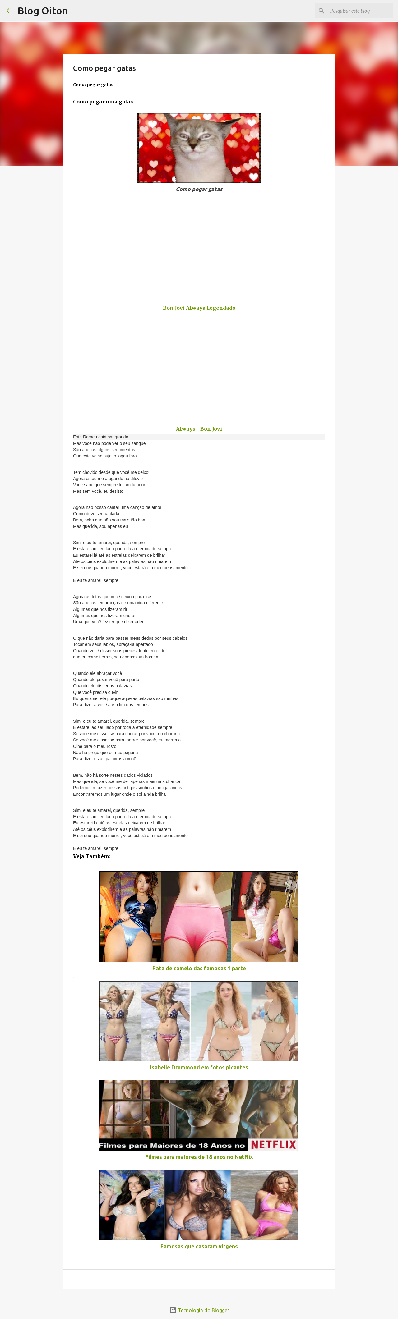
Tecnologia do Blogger (199, 1310)
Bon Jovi (211, 429)
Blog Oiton (42, 10)
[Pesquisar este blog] (360, 10)
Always (196, 308)
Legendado (220, 308)
